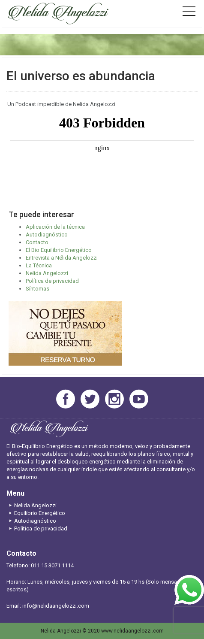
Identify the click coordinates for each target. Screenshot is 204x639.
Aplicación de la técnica (55, 227)
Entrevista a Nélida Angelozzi (62, 257)
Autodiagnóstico (47, 234)
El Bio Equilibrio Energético (59, 250)
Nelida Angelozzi (47, 273)
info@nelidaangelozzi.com (55, 606)
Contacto (37, 242)
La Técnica (39, 265)
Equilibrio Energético (35, 513)
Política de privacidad (52, 281)
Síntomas (37, 288)
